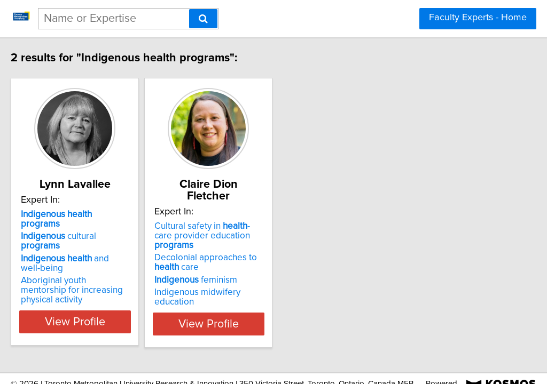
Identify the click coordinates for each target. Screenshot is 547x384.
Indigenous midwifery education (267, 271)
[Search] (203, 18)
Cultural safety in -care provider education (262, 219)
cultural (101, 226)
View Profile (111, 293)
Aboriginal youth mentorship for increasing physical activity (106, 256)
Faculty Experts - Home (478, 17)
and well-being (109, 239)
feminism (245, 258)
